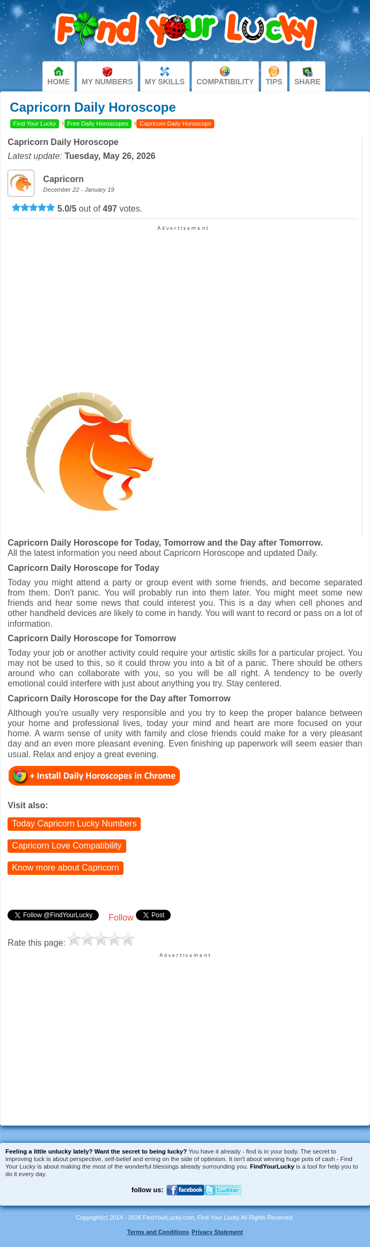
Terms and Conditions (158, 1232)
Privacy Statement (217, 1232)
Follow (120, 917)
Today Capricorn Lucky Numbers (74, 823)
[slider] (33, 207)
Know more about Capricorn (65, 867)
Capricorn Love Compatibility (67, 845)
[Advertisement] (182, 298)
